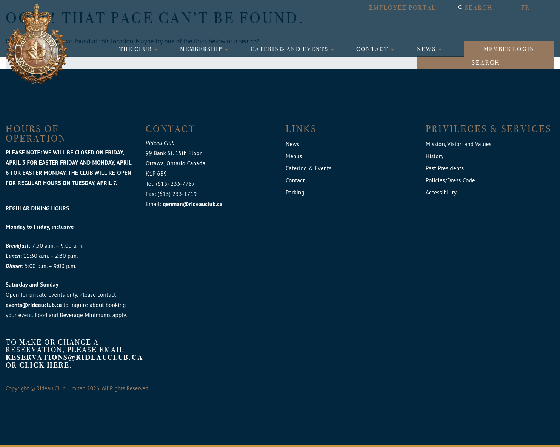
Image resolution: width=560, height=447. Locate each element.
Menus (294, 156)
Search (478, 8)
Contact (373, 48)
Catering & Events (308, 168)
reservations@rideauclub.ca (74, 357)
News (427, 48)
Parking (295, 192)
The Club (136, 48)
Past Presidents (445, 168)
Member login (509, 48)
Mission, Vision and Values (458, 144)
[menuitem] (533, 8)
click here (44, 365)
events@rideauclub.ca (34, 304)
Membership (202, 48)
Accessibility (441, 192)
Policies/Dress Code (450, 180)
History (435, 156)
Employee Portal (402, 8)
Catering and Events (290, 48)
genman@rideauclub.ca (192, 204)
